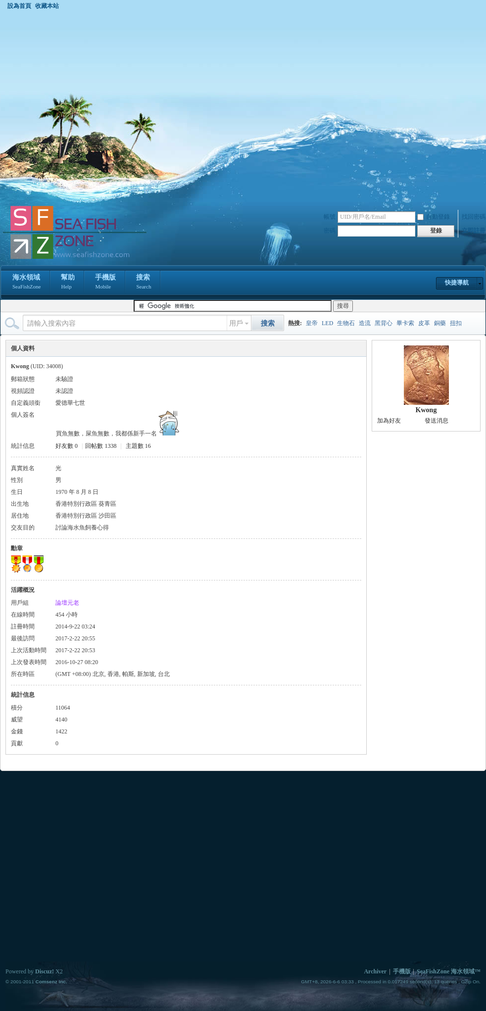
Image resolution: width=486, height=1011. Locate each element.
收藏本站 (47, 5)
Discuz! (44, 971)
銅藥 (440, 323)
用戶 (236, 323)
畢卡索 (405, 323)
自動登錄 (433, 216)
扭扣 (456, 323)
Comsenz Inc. (51, 981)
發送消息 (436, 420)
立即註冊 (474, 230)
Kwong (426, 410)
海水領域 (26, 282)
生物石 (346, 323)
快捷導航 (457, 282)
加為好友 (389, 420)
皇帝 (312, 323)
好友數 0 (66, 445)
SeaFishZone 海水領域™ (449, 971)
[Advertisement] (98, 107)
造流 (365, 323)
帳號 (330, 216)
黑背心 (383, 323)
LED (327, 323)
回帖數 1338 (100, 445)
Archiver (375, 971)
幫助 (68, 282)
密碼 (330, 230)
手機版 (105, 282)
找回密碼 (474, 216)
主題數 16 (138, 445)
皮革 (424, 323)
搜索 (143, 282)
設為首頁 (19, 5)
